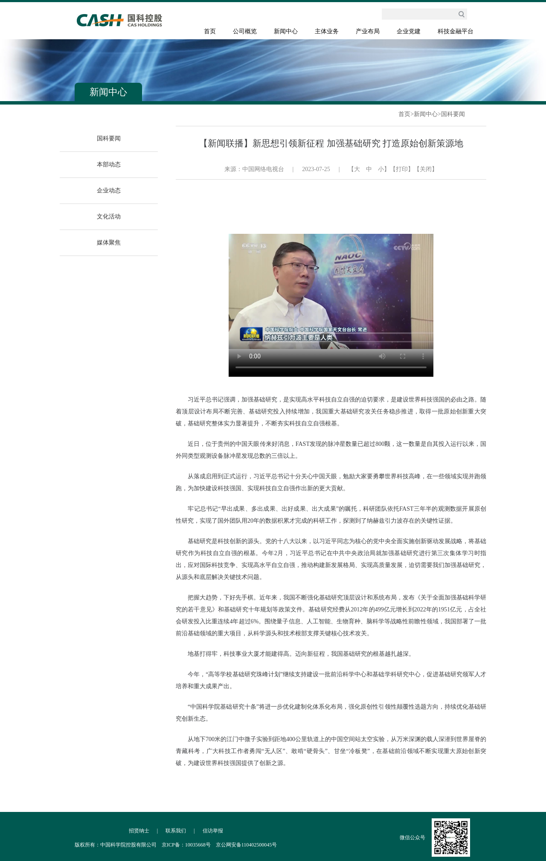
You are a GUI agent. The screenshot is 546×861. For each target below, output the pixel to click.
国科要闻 (453, 114)
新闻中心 (286, 31)
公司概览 (245, 31)
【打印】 (402, 169)
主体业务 (327, 31)
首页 (210, 31)
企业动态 (109, 190)
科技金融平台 (455, 31)
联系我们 (176, 831)
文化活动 (109, 216)
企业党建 (409, 31)
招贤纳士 (139, 831)
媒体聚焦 (109, 242)
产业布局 (368, 31)
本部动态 (109, 164)
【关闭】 (426, 169)
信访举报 (213, 831)
